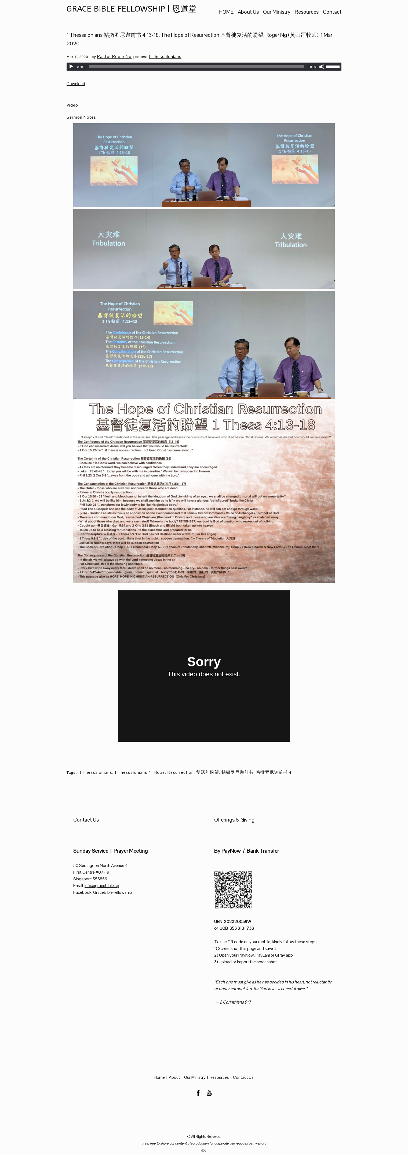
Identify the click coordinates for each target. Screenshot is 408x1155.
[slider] (196, 66)
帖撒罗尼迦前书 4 (274, 772)
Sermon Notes (81, 117)
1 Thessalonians (165, 56)
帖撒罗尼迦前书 (237, 772)
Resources (307, 12)
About (174, 1077)
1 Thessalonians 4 (133, 772)
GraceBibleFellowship (112, 892)
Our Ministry (276, 12)
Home (159, 1077)
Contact (332, 12)
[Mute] (322, 66)
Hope (159, 772)
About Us (248, 12)
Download (76, 83)
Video (72, 105)
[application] (204, 67)
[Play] (71, 66)
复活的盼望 (207, 772)
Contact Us (243, 1077)
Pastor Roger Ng (114, 56)
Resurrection (180, 772)
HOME (226, 12)
